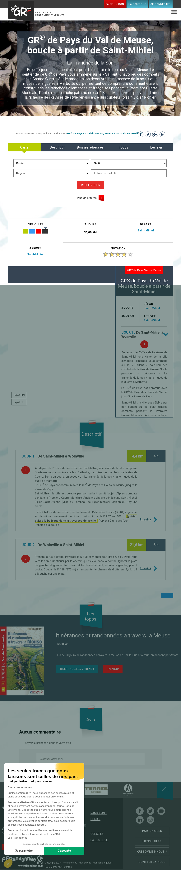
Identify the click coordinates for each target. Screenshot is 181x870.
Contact (68, 867)
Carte (24, 147)
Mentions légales (102, 862)
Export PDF (19, 402)
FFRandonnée (70, 862)
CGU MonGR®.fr (53, 867)
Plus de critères (87, 198)
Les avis (156, 147)
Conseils (97, 834)
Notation (118, 248)
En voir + (146, 520)
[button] (8, 863)
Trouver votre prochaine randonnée (45, 133)
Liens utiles (151, 841)
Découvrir (113, 669)
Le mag (95, 819)
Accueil (19, 133)
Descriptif (57, 147)
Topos (123, 147)
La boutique (137, 4)
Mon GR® (21, 10)
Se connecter (161, 4)
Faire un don (115, 4)
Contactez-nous (151, 862)
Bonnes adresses (90, 147)
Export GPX (19, 395)
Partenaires (152, 831)
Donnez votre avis (51, 759)
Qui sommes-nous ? (152, 851)
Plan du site (85, 862)
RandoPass (98, 813)
